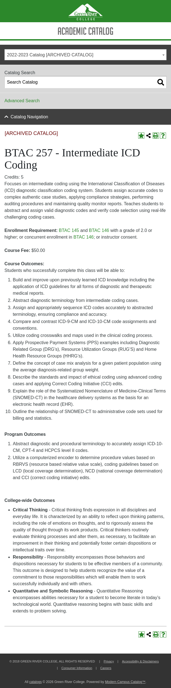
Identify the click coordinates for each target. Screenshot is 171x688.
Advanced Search (21, 100)
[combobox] (85, 54)
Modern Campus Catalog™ (125, 682)
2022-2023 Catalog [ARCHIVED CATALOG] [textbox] (50, 54)
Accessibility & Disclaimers (140, 661)
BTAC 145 (69, 230)
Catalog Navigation (29, 116)
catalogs (35, 682)
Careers (105, 668)
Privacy (109, 661)
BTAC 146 (99, 230)
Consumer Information (76, 668)
